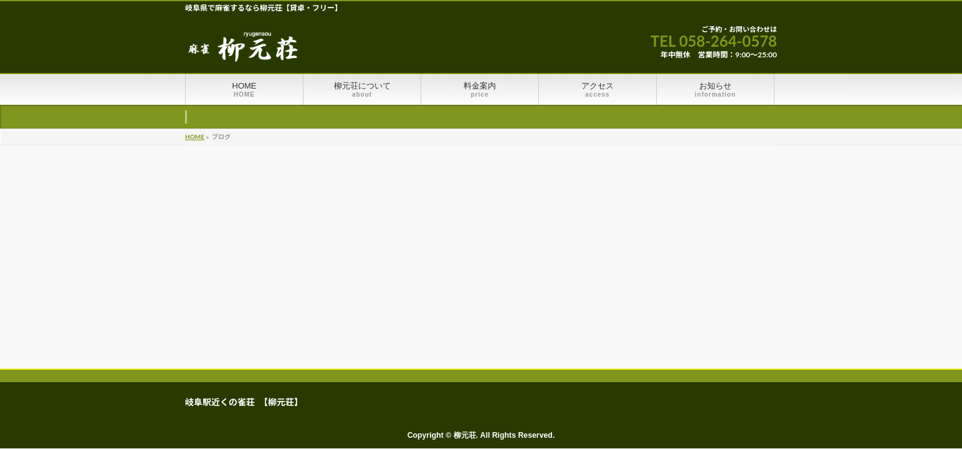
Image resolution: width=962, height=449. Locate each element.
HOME (194, 136)
